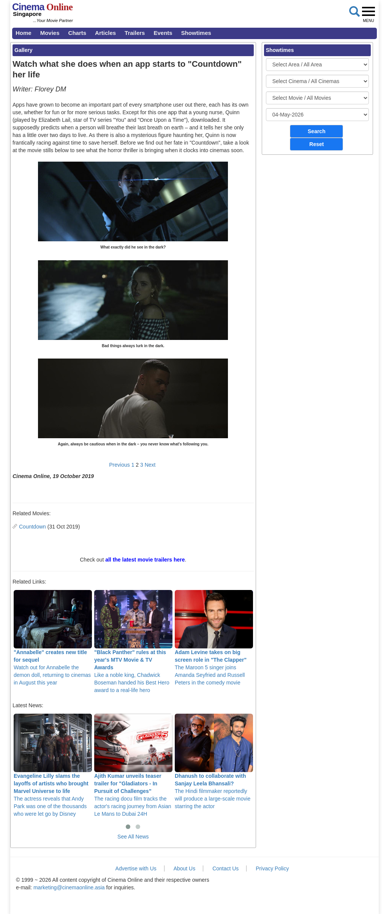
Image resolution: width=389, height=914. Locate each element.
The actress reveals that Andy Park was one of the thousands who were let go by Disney (53, 765)
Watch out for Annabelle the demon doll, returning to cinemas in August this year (53, 638)
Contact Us (225, 868)
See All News (133, 837)
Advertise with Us (136, 868)
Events (162, 33)
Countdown (32, 527)
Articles (105, 33)
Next (150, 465)
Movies (50, 33)
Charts (77, 33)
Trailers (135, 33)
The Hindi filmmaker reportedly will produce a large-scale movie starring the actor (214, 762)
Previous (119, 465)
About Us (185, 868)
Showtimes (196, 33)
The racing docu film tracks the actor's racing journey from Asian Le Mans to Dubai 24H (133, 765)
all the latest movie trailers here (145, 560)
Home (24, 33)
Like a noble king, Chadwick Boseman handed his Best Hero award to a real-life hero (133, 642)
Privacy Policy (272, 868)
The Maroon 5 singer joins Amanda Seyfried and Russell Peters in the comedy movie (214, 638)
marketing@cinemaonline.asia (69, 887)
